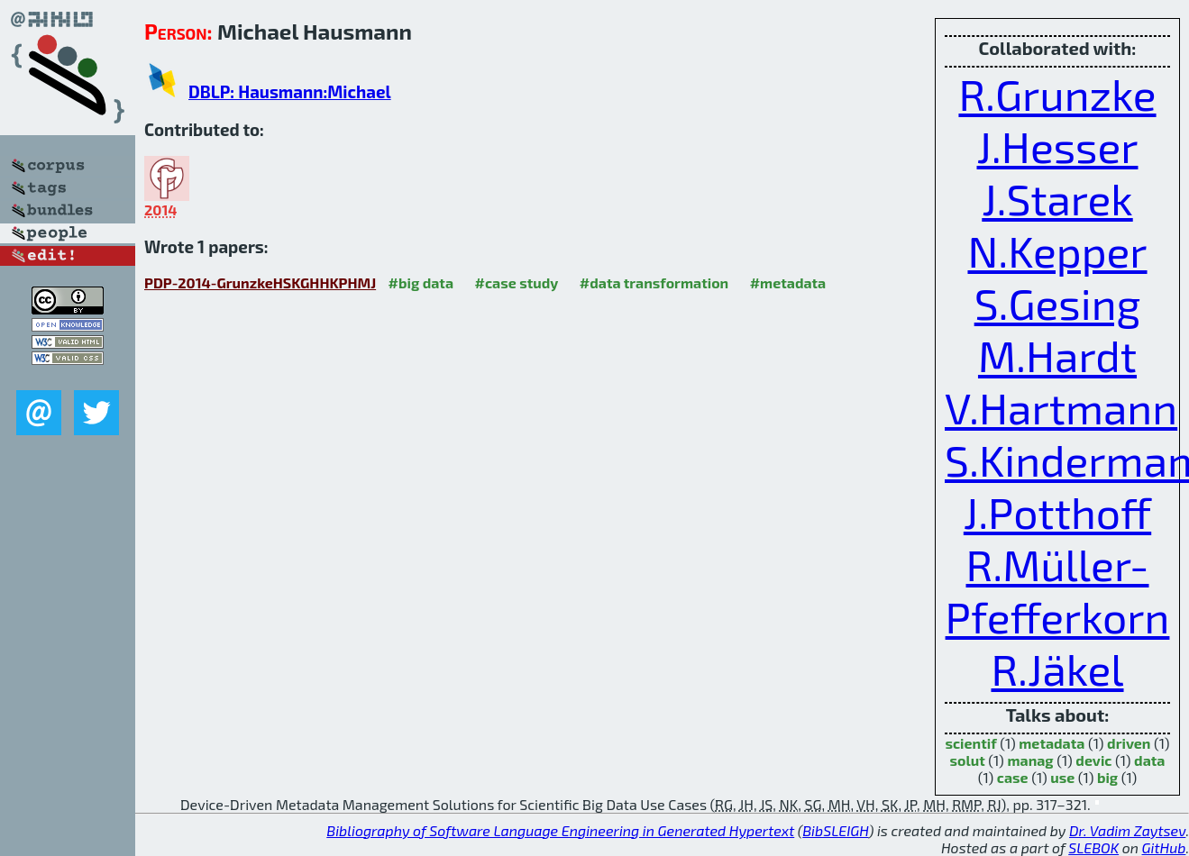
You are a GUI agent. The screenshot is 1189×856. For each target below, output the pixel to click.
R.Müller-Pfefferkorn (1058, 590)
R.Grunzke (1057, 94)
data (1149, 760)
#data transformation (654, 282)
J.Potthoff (1057, 512)
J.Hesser (1058, 146)
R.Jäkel (1057, 668)
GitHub (1164, 847)
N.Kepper (1057, 250)
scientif (970, 742)
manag (1030, 760)
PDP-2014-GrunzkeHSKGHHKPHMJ (260, 282)
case (1013, 777)
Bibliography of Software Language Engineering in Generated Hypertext (560, 830)
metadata (1051, 742)
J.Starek (1057, 198)
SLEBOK (1093, 847)
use (1062, 777)
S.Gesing (1057, 303)
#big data (421, 282)
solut (967, 760)
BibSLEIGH (835, 830)
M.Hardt (1057, 355)
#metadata (788, 282)
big (1107, 777)
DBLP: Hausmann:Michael (289, 91)
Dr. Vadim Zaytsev (1127, 830)
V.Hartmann (1061, 407)
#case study (517, 282)
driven (1128, 742)
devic (1093, 760)
